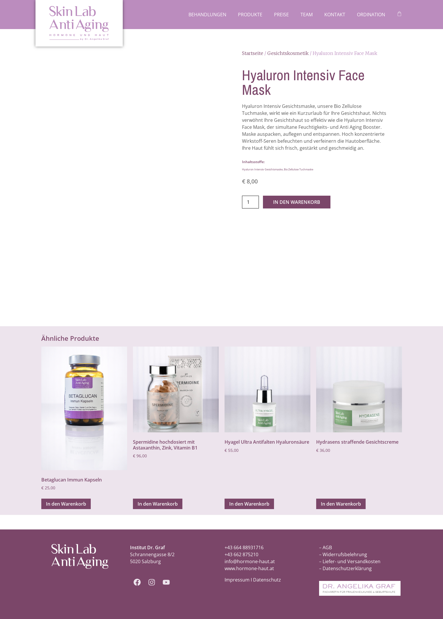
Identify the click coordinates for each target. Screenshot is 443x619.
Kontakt (334, 14)
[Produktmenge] (250, 202)
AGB (327, 547)
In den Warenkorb (296, 202)
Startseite (252, 53)
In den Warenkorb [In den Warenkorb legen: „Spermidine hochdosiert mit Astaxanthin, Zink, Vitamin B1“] (158, 504)
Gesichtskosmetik (288, 53)
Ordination (371, 14)
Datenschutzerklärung (347, 568)
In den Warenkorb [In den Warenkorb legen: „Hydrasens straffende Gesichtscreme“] (341, 504)
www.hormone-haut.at (249, 568)
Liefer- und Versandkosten (351, 561)
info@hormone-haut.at (250, 561)
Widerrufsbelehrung (345, 554)
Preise (281, 14)
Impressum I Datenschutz (253, 580)
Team (306, 14)
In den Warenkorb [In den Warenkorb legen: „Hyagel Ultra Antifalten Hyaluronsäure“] (249, 504)
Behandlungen (207, 14)
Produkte (250, 14)
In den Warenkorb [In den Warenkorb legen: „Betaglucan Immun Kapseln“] (66, 504)
